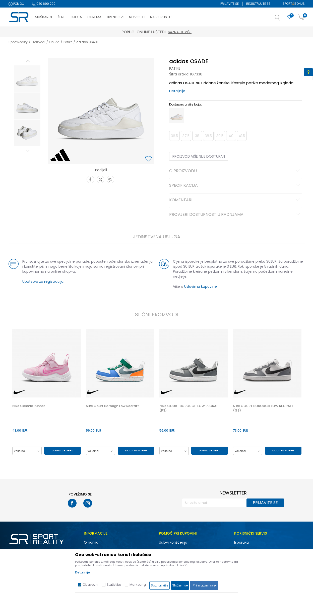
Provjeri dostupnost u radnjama (235, 214)
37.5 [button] (186, 135)
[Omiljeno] (289, 17)
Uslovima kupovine (200, 286)
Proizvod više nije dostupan (198, 156)
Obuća (54, 42)
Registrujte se (258, 4)
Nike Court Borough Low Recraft (112, 406)
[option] (27, 78)
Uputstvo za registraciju (43, 281)
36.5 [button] (174, 135)
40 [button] (231, 135)
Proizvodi (38, 42)
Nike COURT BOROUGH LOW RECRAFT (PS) (189, 408)
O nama (91, 542)
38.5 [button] (208, 135)
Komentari (235, 200)
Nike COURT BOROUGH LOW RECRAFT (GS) (263, 408)
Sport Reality (18, 42)
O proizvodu (235, 171)
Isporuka (241, 542)
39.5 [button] (219, 135)
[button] (282, 19)
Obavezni (90, 584)
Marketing (138, 584)
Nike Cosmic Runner (28, 406)
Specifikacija (235, 185)
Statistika (114, 584)
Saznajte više (180, 32)
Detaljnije (177, 90)
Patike (68, 42)
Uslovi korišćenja (173, 542)
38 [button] (197, 135)
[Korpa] (301, 17)
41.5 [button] (242, 135)
